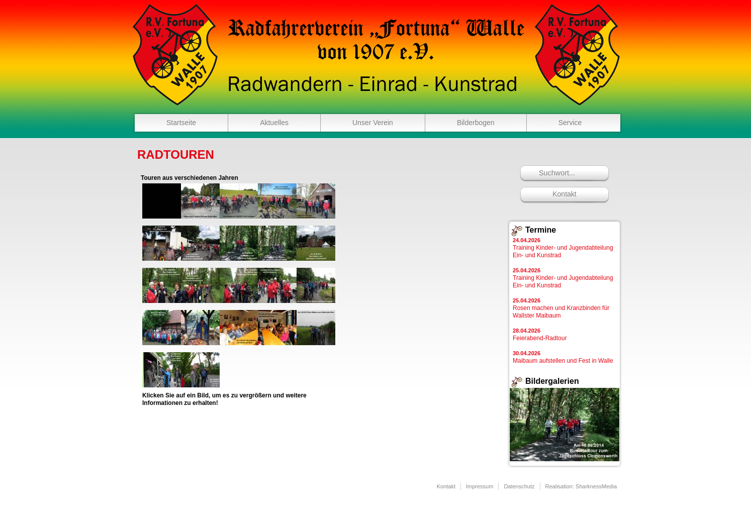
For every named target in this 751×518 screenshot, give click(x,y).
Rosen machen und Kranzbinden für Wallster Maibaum (561, 308)
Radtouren (175, 154)
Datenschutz (519, 486)
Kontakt (564, 194)
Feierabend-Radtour (540, 335)
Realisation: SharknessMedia (581, 486)
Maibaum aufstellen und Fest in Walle (563, 357)
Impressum (479, 486)
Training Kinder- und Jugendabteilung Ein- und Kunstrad (563, 248)
